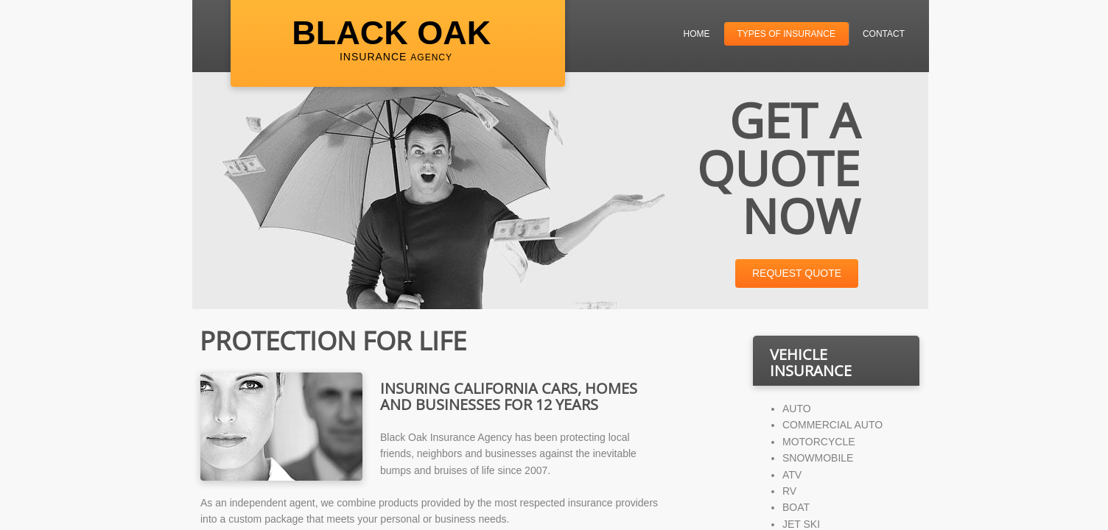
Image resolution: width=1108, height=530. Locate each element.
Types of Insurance (786, 34)
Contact (884, 34)
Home (697, 34)
